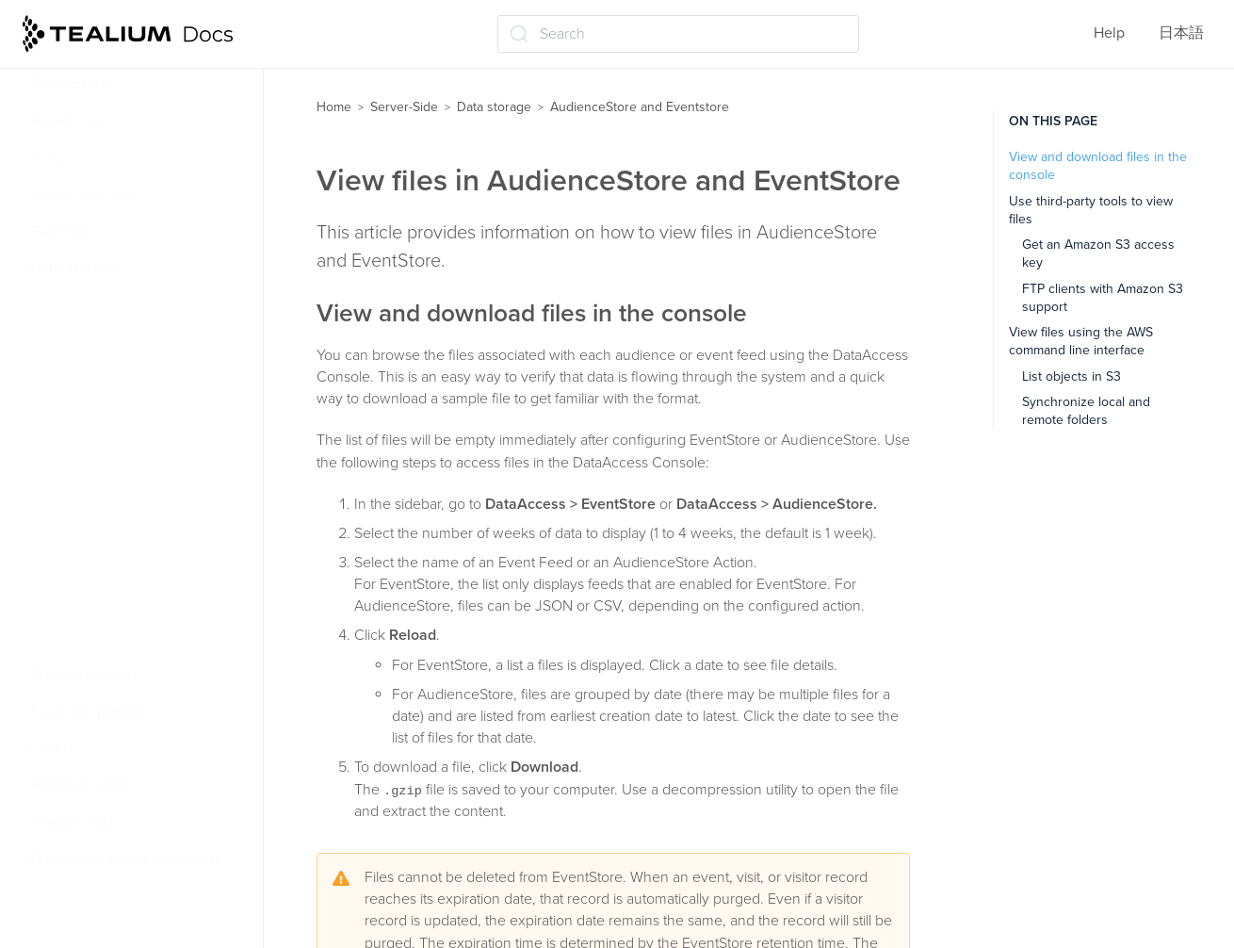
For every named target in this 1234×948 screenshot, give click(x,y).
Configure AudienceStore (135, 416)
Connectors (69, 83)
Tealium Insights (84, 674)
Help (1109, 33)
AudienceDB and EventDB (125, 601)
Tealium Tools (75, 822)
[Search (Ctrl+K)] (678, 34)
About (71, 378)
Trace (49, 157)
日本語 (1181, 33)
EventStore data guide (124, 563)
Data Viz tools (85, 638)
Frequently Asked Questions (125, 859)
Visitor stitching (83, 194)
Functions (63, 231)
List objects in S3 (1071, 376)
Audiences (66, 120)
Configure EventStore (121, 453)
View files (83, 490)
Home (334, 107)
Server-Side (404, 107)
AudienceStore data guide (137, 526)
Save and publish (88, 711)
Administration (79, 785)
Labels (52, 748)
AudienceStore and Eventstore (141, 342)
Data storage (74, 268)
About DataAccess (102, 305)
